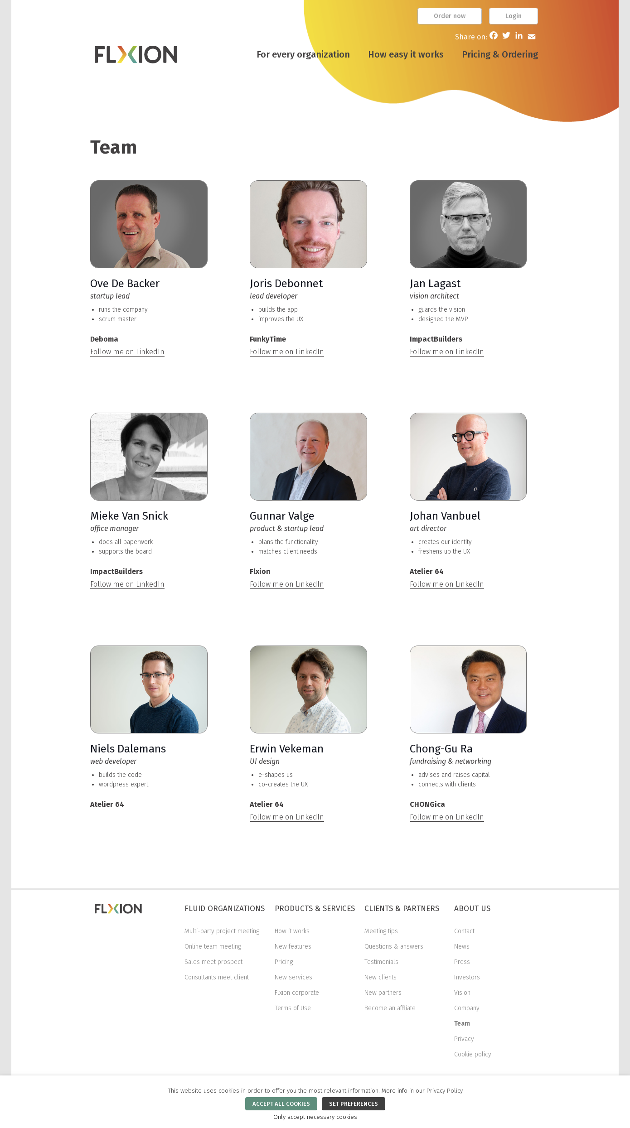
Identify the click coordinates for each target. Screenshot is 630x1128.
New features (293, 946)
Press (462, 962)
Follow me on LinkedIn (127, 351)
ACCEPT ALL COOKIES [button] (281, 1103)
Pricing (284, 962)
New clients (380, 977)
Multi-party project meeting (221, 931)
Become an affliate (390, 1008)
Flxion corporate (297, 993)
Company (467, 1008)
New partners (383, 993)
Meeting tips (381, 931)
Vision (462, 993)
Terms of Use (293, 1008)
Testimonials (381, 962)
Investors (467, 977)
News (462, 946)
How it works (292, 931)
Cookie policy (472, 1054)
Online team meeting (212, 946)
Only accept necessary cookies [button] (315, 1117)
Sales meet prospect (213, 962)
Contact (464, 931)
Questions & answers (393, 946)
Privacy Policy (444, 1090)
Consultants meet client (216, 977)
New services (293, 977)
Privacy (464, 1039)
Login (513, 16)
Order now (449, 16)
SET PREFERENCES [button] (353, 1103)
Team (462, 1023)
